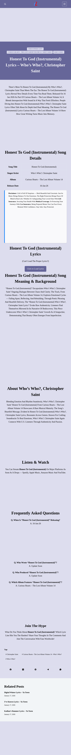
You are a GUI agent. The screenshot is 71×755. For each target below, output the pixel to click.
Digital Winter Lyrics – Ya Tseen (16, 692)
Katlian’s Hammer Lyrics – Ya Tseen (18, 711)
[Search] (5, 4)
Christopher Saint (35, 49)
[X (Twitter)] (23, 669)
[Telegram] (48, 669)
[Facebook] (10, 669)
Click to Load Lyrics (35, 269)
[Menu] (64, 4)
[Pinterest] (35, 669)
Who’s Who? (58, 52)
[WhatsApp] (60, 669)
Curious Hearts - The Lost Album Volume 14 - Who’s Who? (30, 52)
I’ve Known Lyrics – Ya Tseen (15, 702)
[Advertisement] (35, 25)
